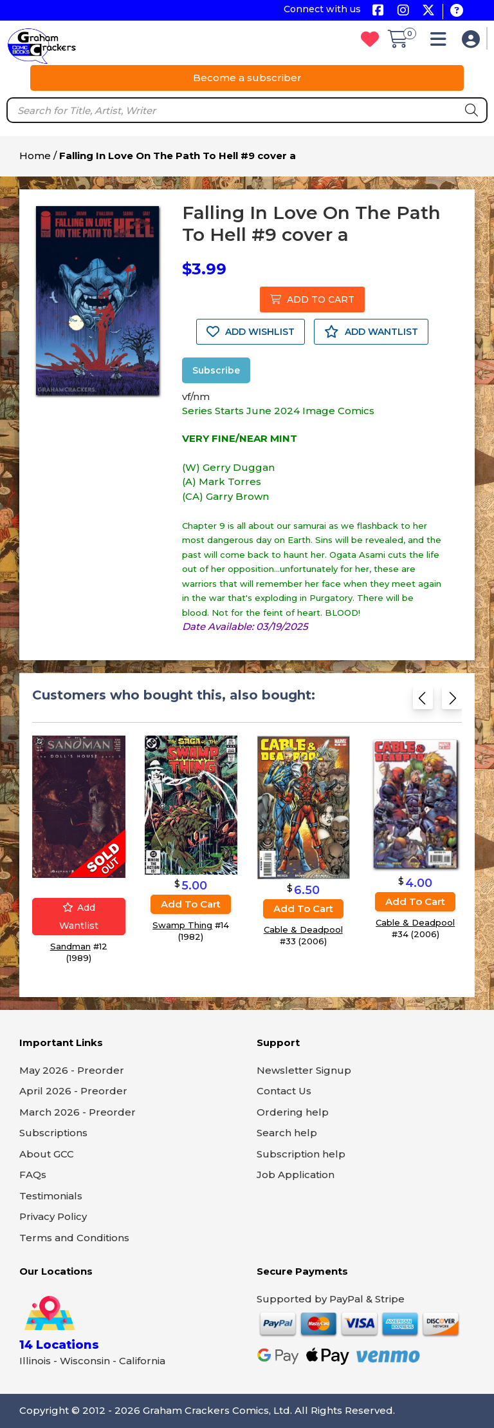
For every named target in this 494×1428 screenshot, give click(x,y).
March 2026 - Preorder (77, 1112)
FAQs (32, 1174)
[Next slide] (452, 700)
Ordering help (293, 1112)
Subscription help (301, 1154)
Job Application (295, 1174)
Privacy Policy (53, 1216)
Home (35, 155)
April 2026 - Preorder (73, 1091)
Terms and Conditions (74, 1238)
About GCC (46, 1154)
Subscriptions (53, 1133)
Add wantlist (78, 916)
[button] (441, 42)
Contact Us (284, 1091)
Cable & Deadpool (303, 929)
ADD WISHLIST (250, 331)
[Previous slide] (423, 700)
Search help (287, 1133)
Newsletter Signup (304, 1070)
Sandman (70, 945)
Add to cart (191, 904)
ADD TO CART (312, 299)
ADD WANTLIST (371, 331)
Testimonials (50, 1196)
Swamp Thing (182, 925)
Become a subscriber (247, 77)
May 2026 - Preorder (71, 1070)
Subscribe (216, 370)
